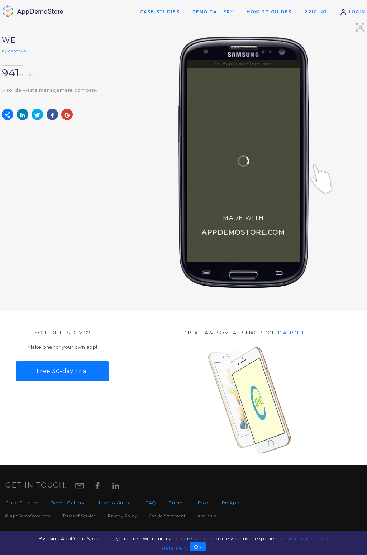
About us (206, 515)
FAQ (151, 502)
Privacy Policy (122, 515)
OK (198, 547)
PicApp (231, 502)
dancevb (17, 50)
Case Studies (160, 11)
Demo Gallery (213, 11)
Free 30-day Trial (63, 371)
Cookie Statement (167, 515)
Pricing (315, 11)
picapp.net (289, 332)
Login (353, 11)
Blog (204, 502)
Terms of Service (79, 515)
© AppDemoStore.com (27, 515)
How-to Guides (269, 11)
